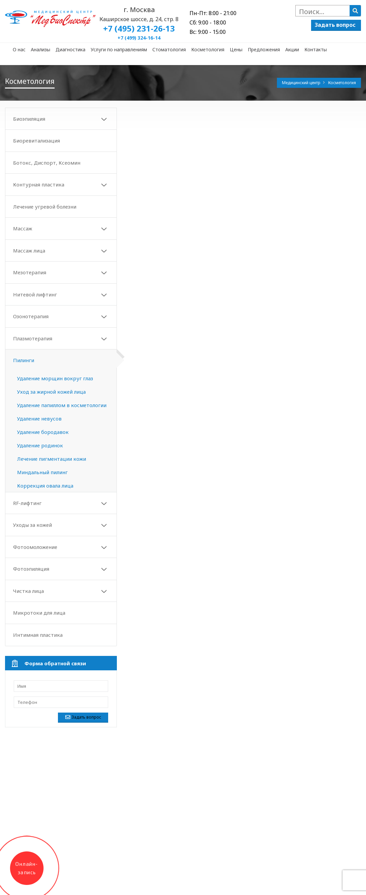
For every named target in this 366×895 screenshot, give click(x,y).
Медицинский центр (301, 83)
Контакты (315, 49)
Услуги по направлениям (119, 49)
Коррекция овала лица (45, 485)
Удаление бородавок (43, 432)
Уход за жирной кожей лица (51, 391)
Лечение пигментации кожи (51, 458)
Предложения (264, 49)
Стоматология (169, 49)
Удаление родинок (40, 445)
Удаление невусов (39, 418)
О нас (19, 49)
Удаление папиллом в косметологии (61, 405)
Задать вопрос (335, 25)
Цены (236, 49)
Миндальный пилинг (42, 472)
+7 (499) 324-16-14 (139, 38)
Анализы (40, 49)
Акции (292, 49)
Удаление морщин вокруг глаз (55, 378)
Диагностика (70, 49)
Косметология (207, 49)
